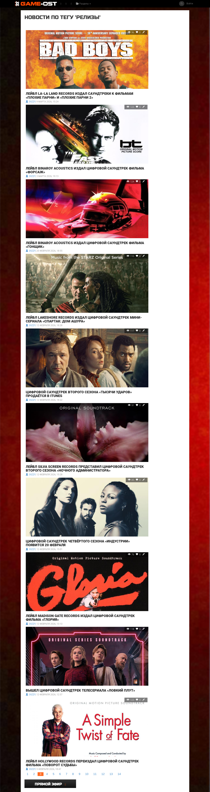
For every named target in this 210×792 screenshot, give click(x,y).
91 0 (117, 360)
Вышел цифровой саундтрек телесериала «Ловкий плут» (74, 616)
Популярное (105, 711)
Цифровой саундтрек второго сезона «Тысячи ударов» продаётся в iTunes (70, 349)
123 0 (117, 98)
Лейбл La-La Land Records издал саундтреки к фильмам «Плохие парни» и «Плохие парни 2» (70, 87)
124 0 (117, 163)
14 (119, 692)
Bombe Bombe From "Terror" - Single (170, 765)
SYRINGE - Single (31, 765)
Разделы (84, 3)
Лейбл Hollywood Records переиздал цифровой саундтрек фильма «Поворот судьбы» (71, 682)
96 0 (117, 32)
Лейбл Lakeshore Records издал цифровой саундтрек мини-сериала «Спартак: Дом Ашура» (77, 284)
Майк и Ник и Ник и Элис (35, 738)
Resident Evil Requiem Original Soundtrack (171, 739)
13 (111, 692)
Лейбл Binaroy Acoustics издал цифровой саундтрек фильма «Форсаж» (77, 152)
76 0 (117, 496)
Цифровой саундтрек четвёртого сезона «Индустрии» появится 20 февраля (78, 484)
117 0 (117, 295)
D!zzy (30, 93)
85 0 (117, 430)
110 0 (117, 229)
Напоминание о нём (116, 738)
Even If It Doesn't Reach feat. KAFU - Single (145, 739)
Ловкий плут (85, 738)
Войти (190, 3)
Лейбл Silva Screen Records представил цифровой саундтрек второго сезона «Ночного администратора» (74, 417)
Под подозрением (115, 765)
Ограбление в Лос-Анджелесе (60, 739)
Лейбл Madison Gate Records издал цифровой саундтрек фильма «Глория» (69, 550)
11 (95, 692)
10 (86, 692)
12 (103, 692)
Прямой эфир (159, 19)
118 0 (117, 561)
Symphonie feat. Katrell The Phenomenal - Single (63, 765)
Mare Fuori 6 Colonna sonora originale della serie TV (145, 766)
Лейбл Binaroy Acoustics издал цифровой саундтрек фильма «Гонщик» (77, 218)
